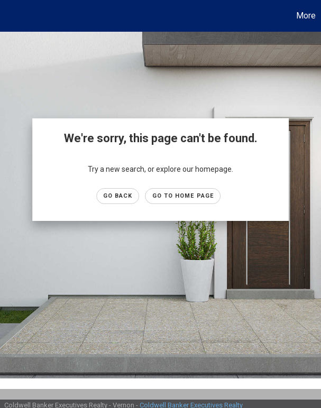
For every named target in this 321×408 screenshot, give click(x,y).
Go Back (118, 195)
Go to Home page (183, 195)
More (306, 16)
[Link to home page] (13, 16)
